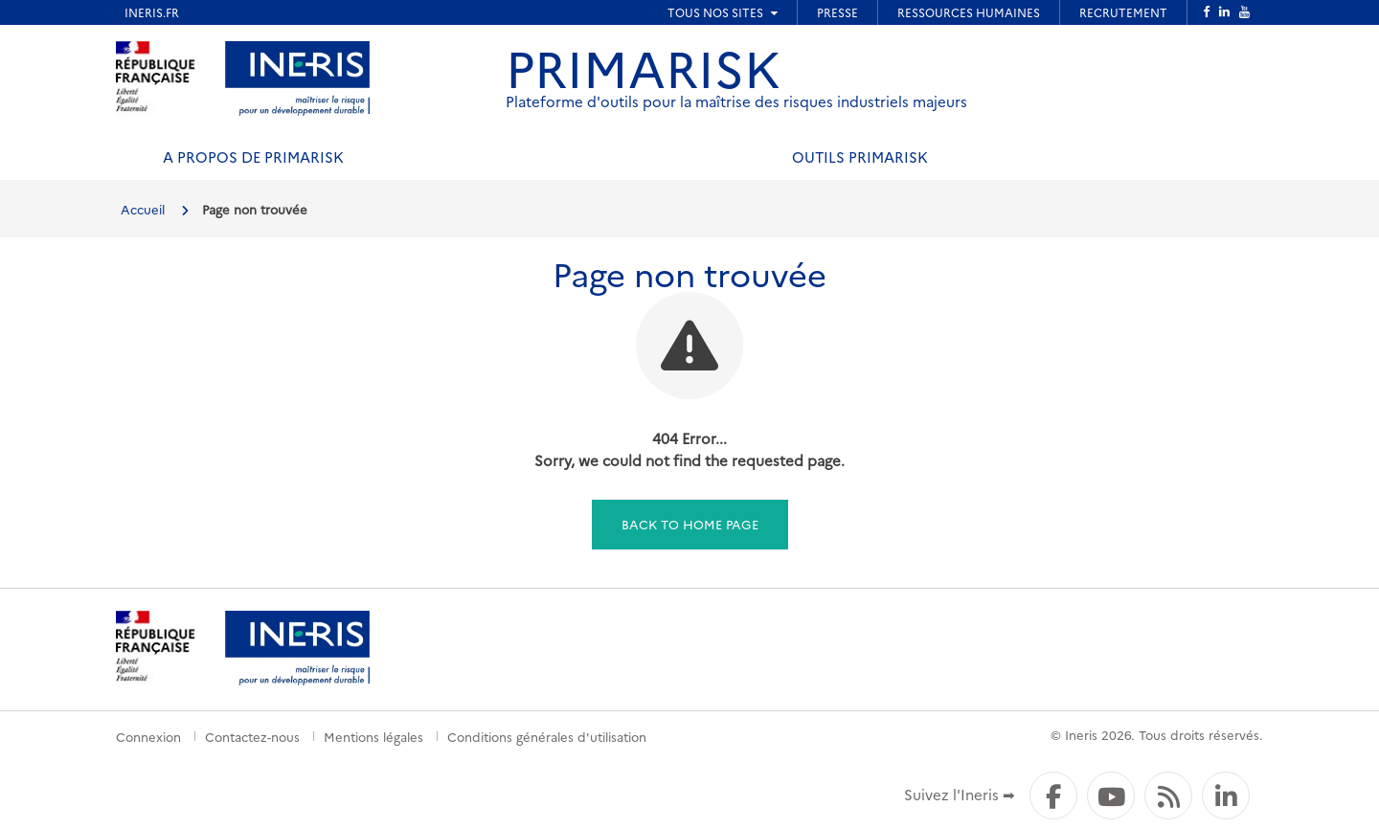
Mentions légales (373, 736)
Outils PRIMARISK (860, 156)
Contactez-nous (252, 736)
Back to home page (690, 523)
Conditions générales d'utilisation (546, 736)
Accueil (143, 208)
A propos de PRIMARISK (253, 156)
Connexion (148, 736)
